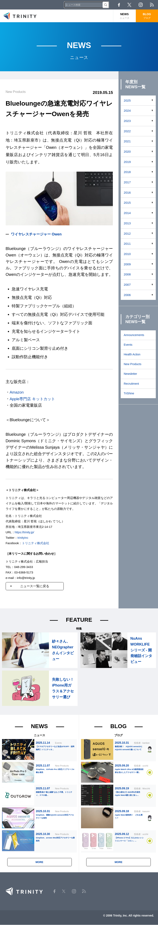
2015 (127, 202)
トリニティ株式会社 (35, 542)
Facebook (119, 5)
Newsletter (130, 373)
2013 (127, 223)
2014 (127, 213)
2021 (127, 141)
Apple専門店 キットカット (33, 398)
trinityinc (23, 537)
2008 (127, 274)
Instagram (141, 5)
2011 (127, 243)
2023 (127, 121)
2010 (127, 254)
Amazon (17, 392)
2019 (127, 162)
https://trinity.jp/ (25, 531)
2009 (127, 264)
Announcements (134, 335)
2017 (127, 182)
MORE (39, 862)
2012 (127, 233)
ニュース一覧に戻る (36, 585)
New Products (132, 364)
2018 (127, 172)
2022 (127, 131)
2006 (127, 295)
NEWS (124, 16)
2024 (127, 110)
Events (128, 344)
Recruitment (131, 383)
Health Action (132, 354)
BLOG (147, 16)
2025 (127, 100)
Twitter (129, 5)
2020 (127, 151)
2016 (127, 192)
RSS (152, 5)
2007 (127, 284)
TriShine (129, 393)
